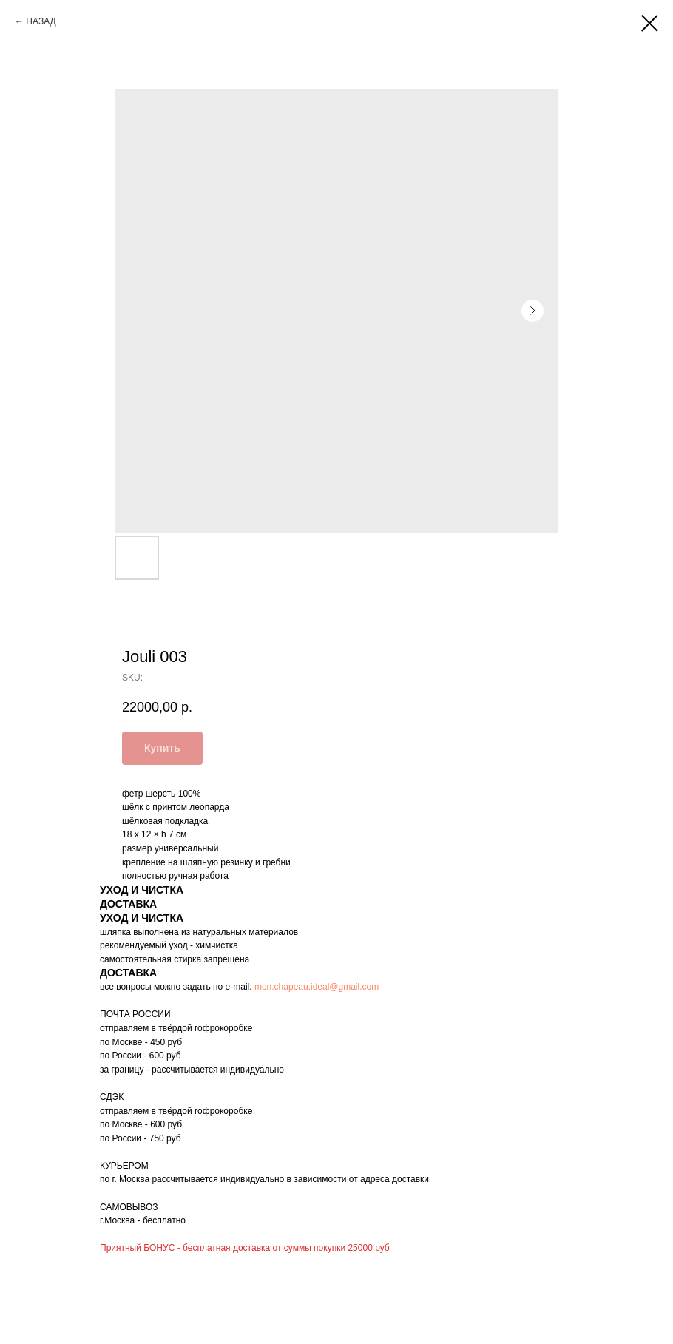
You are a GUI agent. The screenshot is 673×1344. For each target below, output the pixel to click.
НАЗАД (40, 21)
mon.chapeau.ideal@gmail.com (316, 987)
